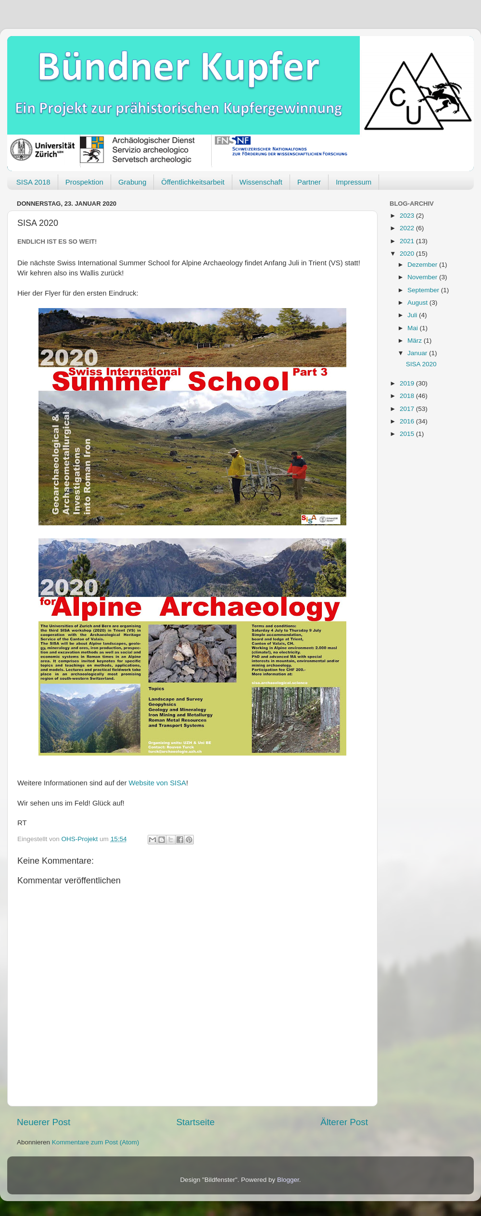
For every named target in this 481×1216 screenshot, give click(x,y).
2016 (408, 421)
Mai (413, 328)
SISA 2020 (421, 364)
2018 (408, 395)
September (424, 290)
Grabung (132, 182)
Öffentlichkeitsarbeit (192, 182)
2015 (408, 433)
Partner (309, 182)
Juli (413, 315)
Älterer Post (344, 1122)
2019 (408, 383)
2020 (408, 253)
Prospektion (84, 182)
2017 (408, 408)
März (415, 340)
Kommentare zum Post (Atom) (95, 1142)
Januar (418, 353)
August (418, 302)
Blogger (288, 1179)
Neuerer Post (43, 1122)
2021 (408, 241)
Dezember (423, 264)
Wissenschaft (261, 182)
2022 (408, 228)
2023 (408, 215)
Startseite (195, 1122)
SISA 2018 (33, 182)
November (423, 277)
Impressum (353, 182)
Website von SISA (157, 783)
